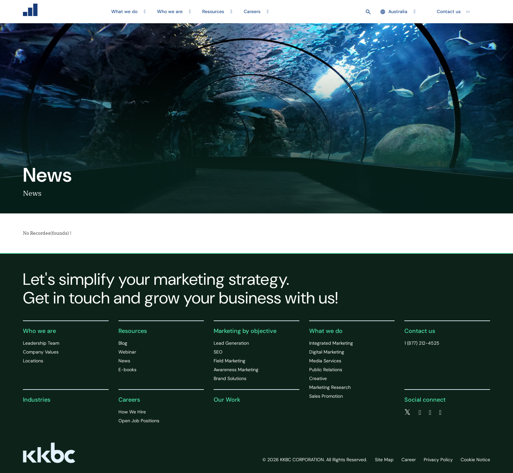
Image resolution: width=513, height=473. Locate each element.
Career (408, 460)
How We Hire (132, 412)
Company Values (41, 352)
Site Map (384, 460)
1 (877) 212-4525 (421, 343)
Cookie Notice (475, 460)
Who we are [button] (170, 11)
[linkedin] (430, 412)
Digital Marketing (326, 352)
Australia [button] (393, 11)
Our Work (227, 400)
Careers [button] (252, 11)
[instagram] (440, 412)
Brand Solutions (230, 378)
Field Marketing (229, 361)
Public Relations (325, 370)
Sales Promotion (326, 396)
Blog (122, 343)
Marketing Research (330, 387)
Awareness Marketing (236, 370)
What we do (326, 331)
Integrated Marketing (331, 343)
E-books (127, 370)
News (124, 361)
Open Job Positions (138, 421)
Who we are (39, 331)
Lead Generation (231, 343)
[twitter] (407, 412)
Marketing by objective (245, 331)
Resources (132, 331)
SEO (218, 352)
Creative (318, 378)
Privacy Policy (438, 460)
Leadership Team (41, 343)
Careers (129, 400)
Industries (36, 400)
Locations (33, 361)
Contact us (449, 11)
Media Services (325, 361)
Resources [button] (213, 11)
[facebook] (419, 412)
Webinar (127, 352)
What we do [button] (124, 11)
